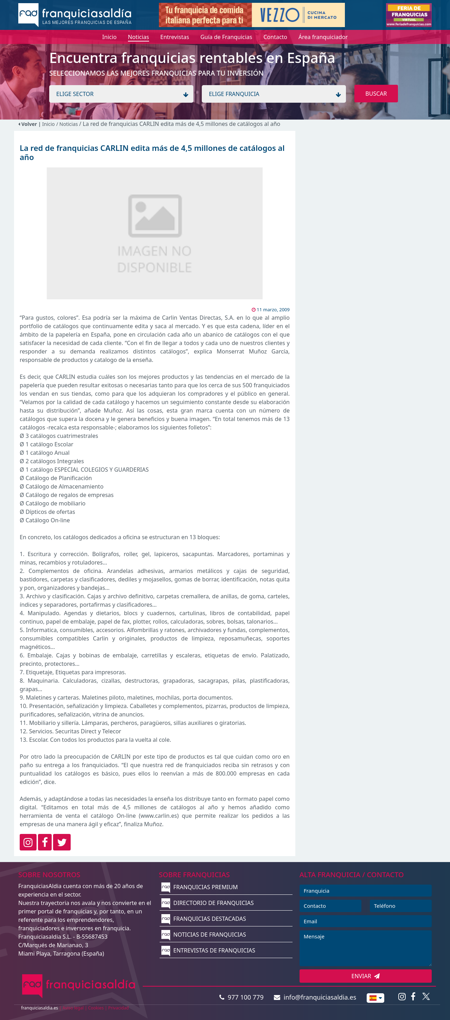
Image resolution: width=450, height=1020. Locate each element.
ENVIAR (366, 976)
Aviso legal (73, 1008)
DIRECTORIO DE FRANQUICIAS (207, 903)
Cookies (96, 1008)
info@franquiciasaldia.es (315, 997)
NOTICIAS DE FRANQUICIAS (203, 934)
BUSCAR (376, 93)
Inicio (48, 124)
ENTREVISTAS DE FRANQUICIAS (208, 950)
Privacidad (118, 1008)
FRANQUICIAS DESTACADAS (203, 919)
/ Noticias (67, 124)
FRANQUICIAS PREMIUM (199, 887)
